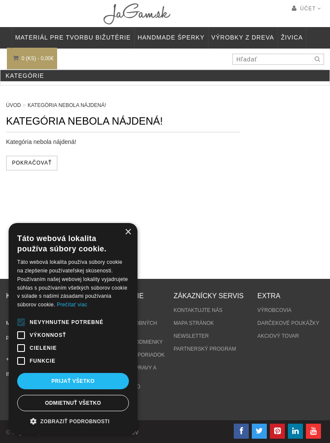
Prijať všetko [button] (73, 381)
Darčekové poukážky (288, 323)
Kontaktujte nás (198, 310)
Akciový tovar (278, 336)
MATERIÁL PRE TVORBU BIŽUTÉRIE (73, 37)
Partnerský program (205, 349)
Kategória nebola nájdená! (67, 105)
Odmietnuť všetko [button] (73, 403)
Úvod (13, 105)
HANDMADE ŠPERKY (171, 37)
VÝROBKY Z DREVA (242, 37)
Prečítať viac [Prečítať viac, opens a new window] (72, 305)
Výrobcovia (274, 310)
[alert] (73, 328)
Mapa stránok (194, 323)
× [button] (128, 232)
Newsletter (191, 336)
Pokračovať (32, 163)
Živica (292, 37)
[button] (73, 421)
